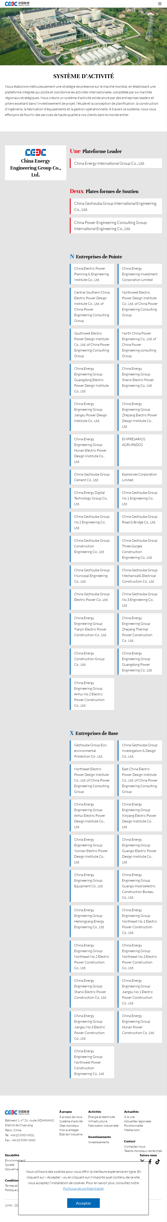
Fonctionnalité (133, 1125)
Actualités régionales (137, 1121)
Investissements (98, 1142)
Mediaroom (132, 1130)
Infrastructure (97, 1121)
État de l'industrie (70, 1134)
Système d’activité (71, 1121)
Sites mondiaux (69, 1125)
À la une (129, 1117)
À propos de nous (70, 1117)
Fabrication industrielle (103, 1125)
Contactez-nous (134, 1146)
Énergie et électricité (101, 1117)
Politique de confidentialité (83, 1188)
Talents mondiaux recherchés (143, 1151)
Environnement (15, 1160)
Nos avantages (69, 1130)
